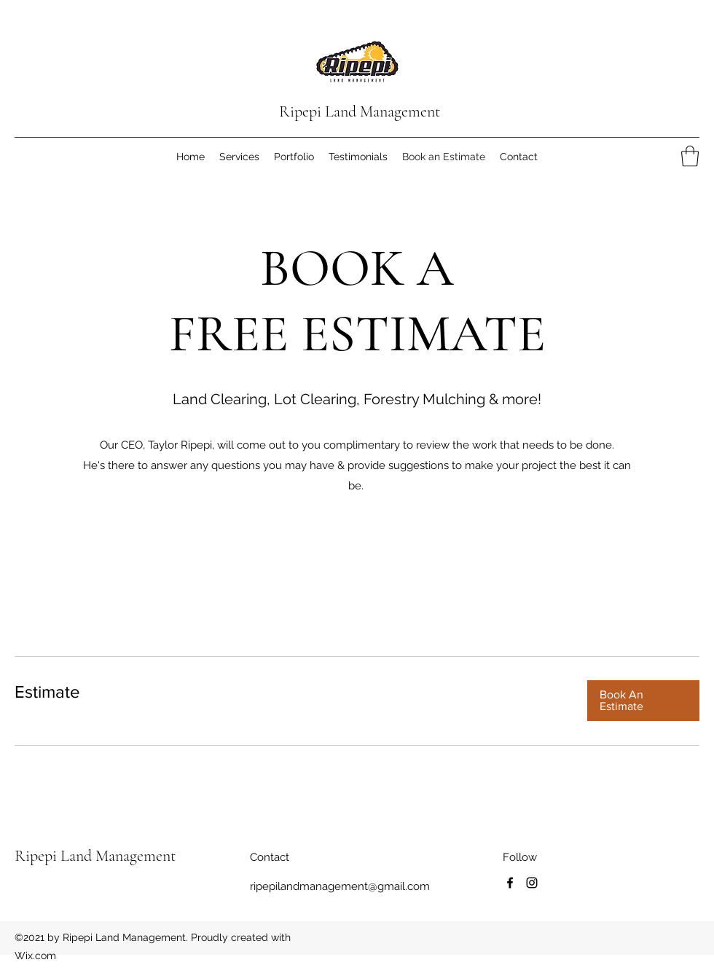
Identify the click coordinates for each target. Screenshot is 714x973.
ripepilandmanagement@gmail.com (340, 886)
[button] (690, 156)
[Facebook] (510, 882)
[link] (289, 692)
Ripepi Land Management (359, 111)
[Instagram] (532, 882)
